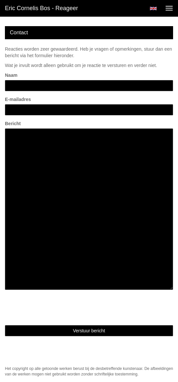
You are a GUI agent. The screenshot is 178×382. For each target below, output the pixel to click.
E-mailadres (18, 99)
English (153, 8)
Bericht (13, 123)
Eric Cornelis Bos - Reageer (41, 8)
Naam (11, 75)
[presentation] (55, 307)
